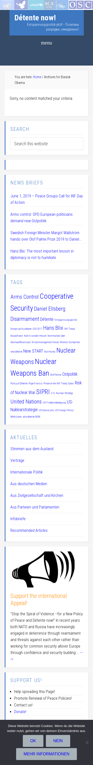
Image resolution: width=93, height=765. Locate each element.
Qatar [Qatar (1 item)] (71, 383)
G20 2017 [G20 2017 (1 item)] (37, 328)
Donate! (20, 711)
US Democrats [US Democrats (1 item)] (46, 410)
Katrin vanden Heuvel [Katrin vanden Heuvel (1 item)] (35, 335)
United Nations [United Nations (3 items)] (26, 401)
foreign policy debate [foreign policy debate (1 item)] (20, 328)
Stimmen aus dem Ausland (31, 448)
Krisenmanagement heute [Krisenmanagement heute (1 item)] (45, 342)
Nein (58, 741)
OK (33, 741)
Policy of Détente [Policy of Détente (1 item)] (19, 383)
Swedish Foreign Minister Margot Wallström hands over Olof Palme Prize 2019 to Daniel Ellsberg (44, 236)
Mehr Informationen (46, 754)
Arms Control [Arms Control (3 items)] (24, 296)
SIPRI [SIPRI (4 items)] (43, 392)
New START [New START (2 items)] (33, 351)
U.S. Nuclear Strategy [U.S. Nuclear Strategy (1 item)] (62, 393)
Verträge (17, 460)
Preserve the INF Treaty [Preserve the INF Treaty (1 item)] (55, 383)
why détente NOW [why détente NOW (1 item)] (31, 416)
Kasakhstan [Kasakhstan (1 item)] (16, 335)
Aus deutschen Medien (28, 483)
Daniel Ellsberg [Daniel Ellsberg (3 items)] (49, 308)
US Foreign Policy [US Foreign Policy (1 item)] (64, 410)
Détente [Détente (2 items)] (47, 319)
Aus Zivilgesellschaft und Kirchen (36, 495)
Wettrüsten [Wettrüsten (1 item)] (16, 416)
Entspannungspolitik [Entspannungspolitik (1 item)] (66, 320)
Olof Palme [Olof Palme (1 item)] (55, 374)
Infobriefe (18, 518)
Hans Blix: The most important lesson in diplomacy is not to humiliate (42, 254)
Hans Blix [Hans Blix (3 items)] (53, 328)
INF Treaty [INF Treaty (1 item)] (69, 328)
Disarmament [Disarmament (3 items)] (24, 319)
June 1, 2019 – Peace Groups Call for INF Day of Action (46, 199)
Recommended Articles (29, 530)
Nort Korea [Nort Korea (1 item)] (49, 351)
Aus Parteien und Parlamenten (34, 507)
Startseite (8, 3)
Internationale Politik (26, 472)
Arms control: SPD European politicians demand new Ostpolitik (41, 217)
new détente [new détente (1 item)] (16, 351)
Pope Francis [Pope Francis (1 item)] (35, 383)
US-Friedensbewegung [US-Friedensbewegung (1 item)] (54, 402)
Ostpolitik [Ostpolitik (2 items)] (69, 374)
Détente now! (35, 17)
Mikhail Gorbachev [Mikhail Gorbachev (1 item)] (70, 342)
